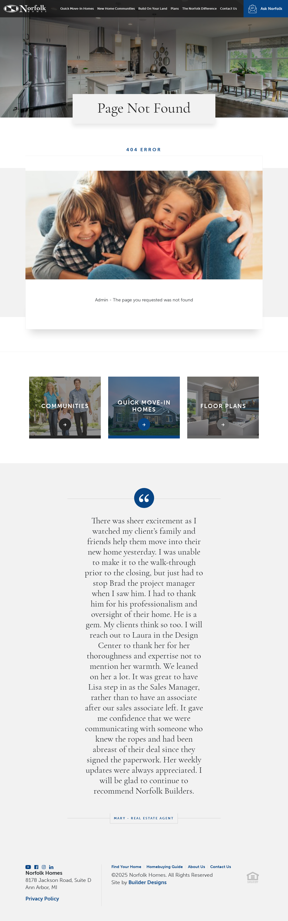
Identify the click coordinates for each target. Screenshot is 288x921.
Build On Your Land (152, 8)
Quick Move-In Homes (77, 8)
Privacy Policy (42, 899)
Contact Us (228, 8)
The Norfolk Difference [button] (199, 8)
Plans (175, 8)
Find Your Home (126, 866)
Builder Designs (147, 882)
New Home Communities (116, 8)
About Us (196, 866)
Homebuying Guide (164, 866)
